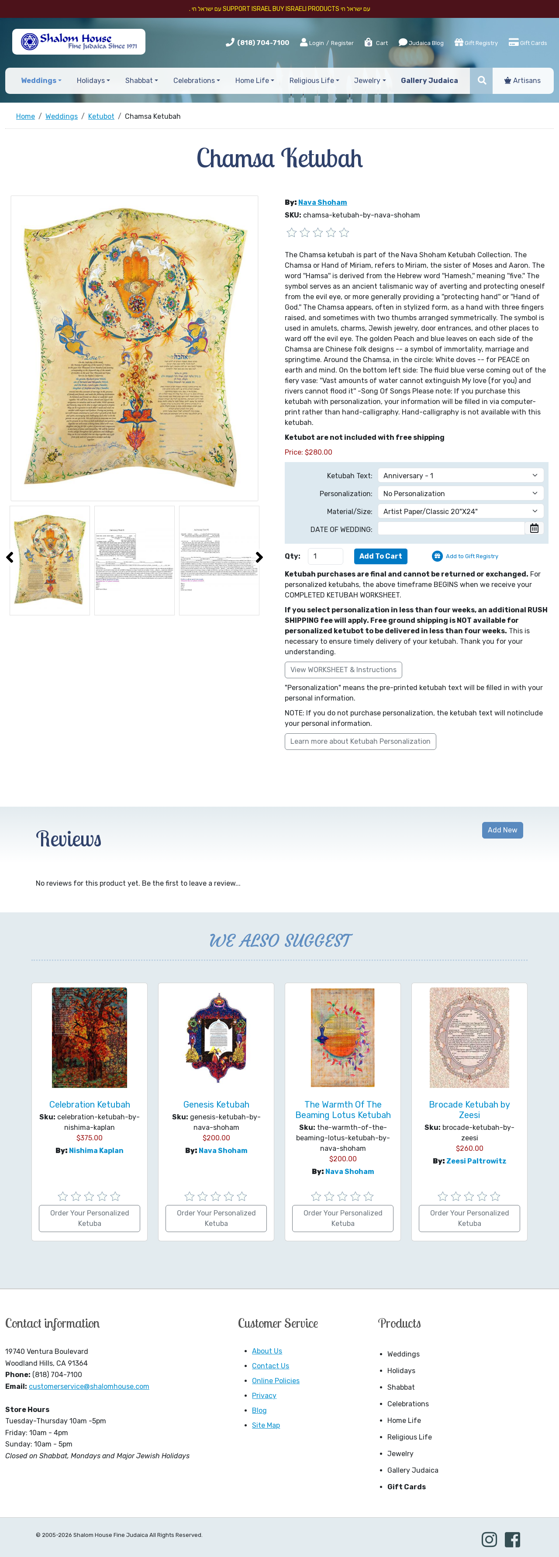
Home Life (404, 1420)
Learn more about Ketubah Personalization (360, 741)
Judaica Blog (421, 42)
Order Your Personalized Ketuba (89, 1218)
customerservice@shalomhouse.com (89, 1386)
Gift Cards (528, 42)
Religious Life (409, 1437)
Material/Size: (350, 511)
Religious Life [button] (312, 80)
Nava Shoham (322, 202)
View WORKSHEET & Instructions (343, 670)
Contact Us (270, 1366)
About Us (267, 1351)
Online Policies (276, 1381)
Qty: (292, 556)
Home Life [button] (252, 80)
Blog (259, 1410)
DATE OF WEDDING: (342, 529)
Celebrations (408, 1404)
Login (312, 43)
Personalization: (346, 494)
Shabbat (401, 1387)
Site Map (266, 1425)
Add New (503, 830)
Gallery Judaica (412, 1470)
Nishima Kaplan (96, 1150)
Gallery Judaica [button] (429, 80)
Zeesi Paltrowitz (476, 1161)
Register (342, 43)
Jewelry (400, 1454)
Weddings (403, 1354)
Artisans (522, 80)
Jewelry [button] (367, 80)
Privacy (264, 1395)
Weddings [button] (38, 80)
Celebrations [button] (194, 80)
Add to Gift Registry (472, 556)
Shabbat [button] (139, 80)
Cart (376, 43)
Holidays (401, 1371)
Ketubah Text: (350, 476)
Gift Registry (476, 42)
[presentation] (9, 557)
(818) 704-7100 (263, 43)
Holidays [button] (91, 80)
